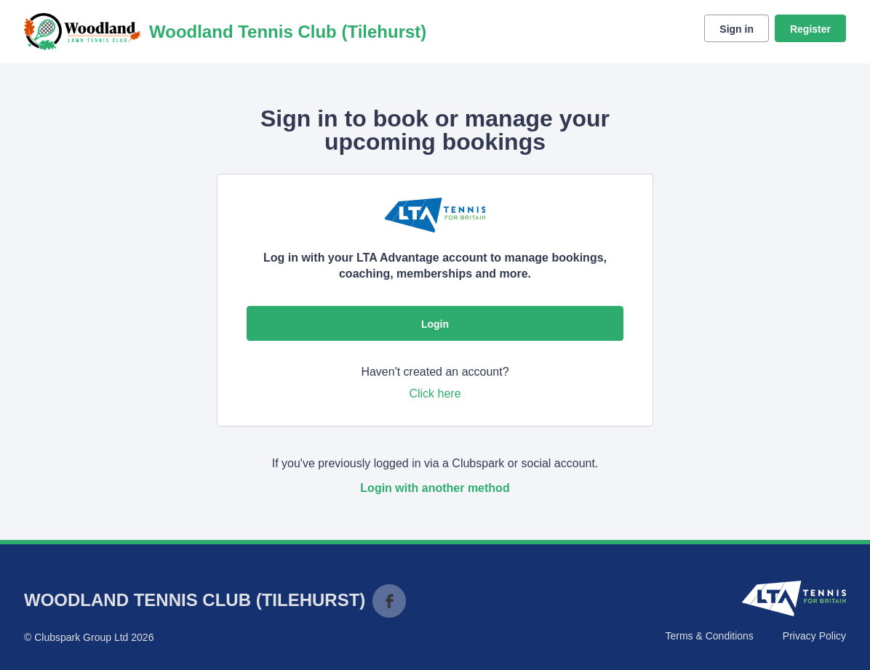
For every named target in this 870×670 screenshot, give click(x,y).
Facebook (389, 601)
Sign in (736, 29)
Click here (434, 393)
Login (435, 324)
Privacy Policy (814, 636)
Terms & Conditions (709, 636)
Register (810, 29)
